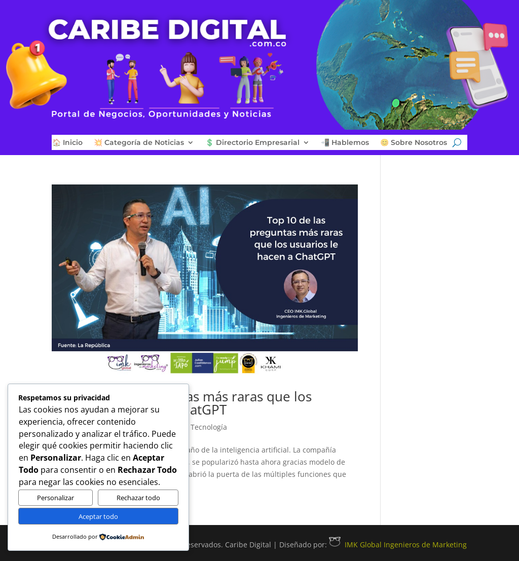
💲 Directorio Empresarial (252, 143)
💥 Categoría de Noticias (139, 143)
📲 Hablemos (345, 143)
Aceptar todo (98, 516)
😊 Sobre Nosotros (413, 143)
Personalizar (55, 497)
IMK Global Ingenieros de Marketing (398, 544)
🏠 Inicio (67, 143)
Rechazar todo (138, 497)
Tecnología (209, 427)
